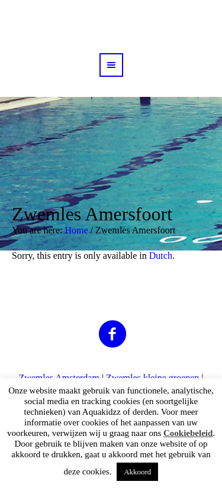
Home (76, 230)
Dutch (160, 255)
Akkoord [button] (137, 471)
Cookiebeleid (188, 433)
